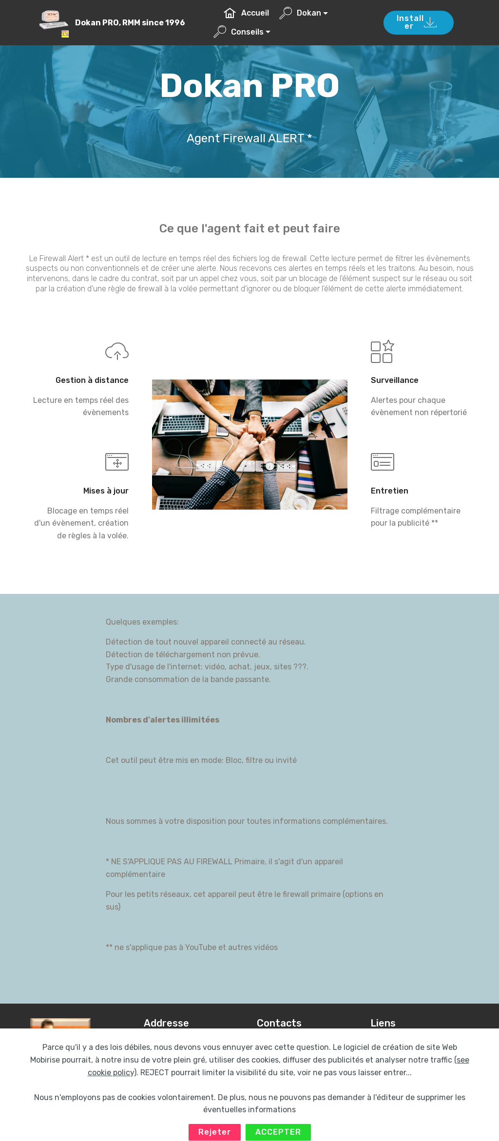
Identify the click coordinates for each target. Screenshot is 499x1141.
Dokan (300, 13)
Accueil (246, 13)
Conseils (238, 32)
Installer (417, 22)
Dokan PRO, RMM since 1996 (130, 22)
